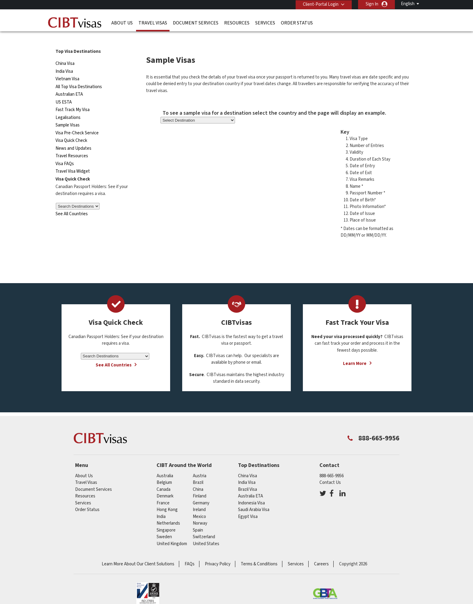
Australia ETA (250, 485)
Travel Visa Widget (73, 160)
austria (199, 465)
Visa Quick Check (71, 129)
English (407, 4)
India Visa (64, 60)
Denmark (165, 485)
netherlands (168, 512)
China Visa (65, 53)
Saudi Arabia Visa (253, 499)
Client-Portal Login (320, 4)
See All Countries (72, 203)
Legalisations (68, 107)
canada (163, 478)
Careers (321, 553)
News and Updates (73, 137)
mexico (199, 506)
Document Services (195, 22)
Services (265, 22)
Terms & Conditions (259, 553)
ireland (199, 499)
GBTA (325, 583)
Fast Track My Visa (73, 99)
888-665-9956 (331, 465)
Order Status (297, 22)
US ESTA (64, 91)
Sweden (164, 526)
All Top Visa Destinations (79, 76)
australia (165, 465)
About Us (122, 22)
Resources (236, 22)
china (198, 478)
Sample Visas (68, 114)
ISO (148, 583)
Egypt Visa (248, 506)
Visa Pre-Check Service (77, 122)
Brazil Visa (247, 478)
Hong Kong (167, 499)
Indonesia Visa (251, 492)
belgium (164, 471)
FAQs (190, 553)
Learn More (355, 353)
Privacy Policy (217, 553)
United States (206, 533)
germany (201, 492)
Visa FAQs (65, 153)
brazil (198, 471)
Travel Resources (72, 145)
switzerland (204, 526)
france (163, 492)
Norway (200, 512)
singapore (166, 519)
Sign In (372, 4)
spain (198, 519)
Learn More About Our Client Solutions (138, 553)
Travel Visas (152, 22)
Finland (199, 485)
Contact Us (330, 471)
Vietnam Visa (67, 68)
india (161, 506)
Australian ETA (69, 83)
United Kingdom (172, 533)
